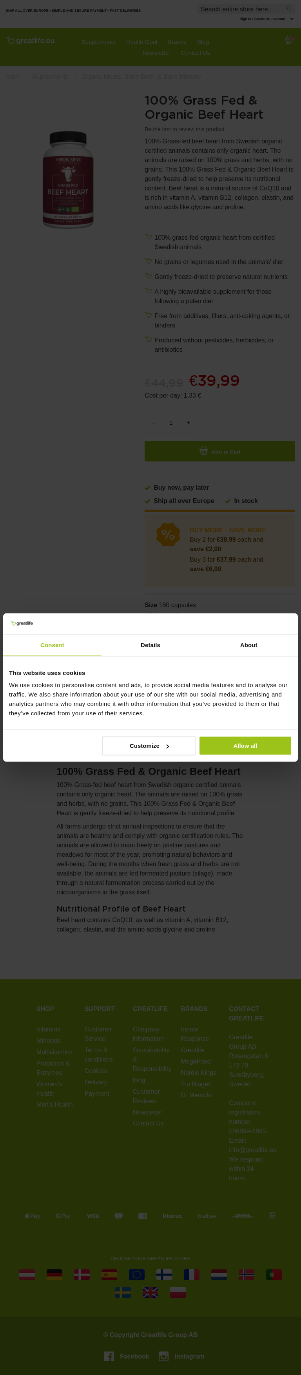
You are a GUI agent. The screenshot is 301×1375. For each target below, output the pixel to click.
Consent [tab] (52, 644)
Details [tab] (150, 644)
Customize (149, 745)
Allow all (245, 745)
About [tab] (248, 644)
